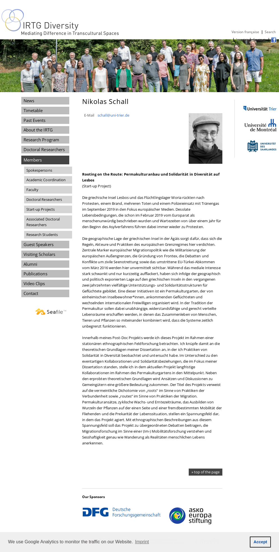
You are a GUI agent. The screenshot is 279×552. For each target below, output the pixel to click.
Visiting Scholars (40, 254)
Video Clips (34, 283)
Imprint (241, 39)
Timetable (33, 110)
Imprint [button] (142, 541)
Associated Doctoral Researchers (43, 222)
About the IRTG (38, 130)
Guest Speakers (39, 244)
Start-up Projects (40, 209)
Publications (35, 273)
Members (33, 160)
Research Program (41, 139)
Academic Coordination (46, 179)
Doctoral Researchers (44, 149)
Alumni (31, 264)
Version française (245, 31)
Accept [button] (260, 542)
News (29, 100)
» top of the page (206, 471)
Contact (259, 39)
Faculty (32, 189)
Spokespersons (39, 170)
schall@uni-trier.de (113, 115)
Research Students (42, 234)
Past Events (35, 120)
